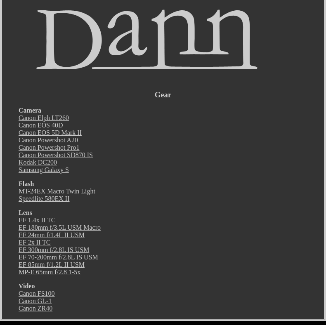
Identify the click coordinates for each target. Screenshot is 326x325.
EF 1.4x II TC (37, 220)
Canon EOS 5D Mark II (50, 132)
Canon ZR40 (35, 308)
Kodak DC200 (38, 162)
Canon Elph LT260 (44, 117)
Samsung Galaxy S (44, 169)
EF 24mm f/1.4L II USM (52, 234)
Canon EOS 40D (41, 125)
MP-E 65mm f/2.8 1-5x (49, 272)
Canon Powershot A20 (48, 140)
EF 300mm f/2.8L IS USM (54, 249)
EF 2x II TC (34, 242)
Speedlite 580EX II (44, 198)
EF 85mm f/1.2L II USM (52, 264)
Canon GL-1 (35, 300)
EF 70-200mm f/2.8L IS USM (58, 257)
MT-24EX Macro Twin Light (57, 191)
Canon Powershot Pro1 (49, 147)
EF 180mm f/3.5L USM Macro (60, 227)
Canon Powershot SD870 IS (56, 154)
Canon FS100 (37, 293)
